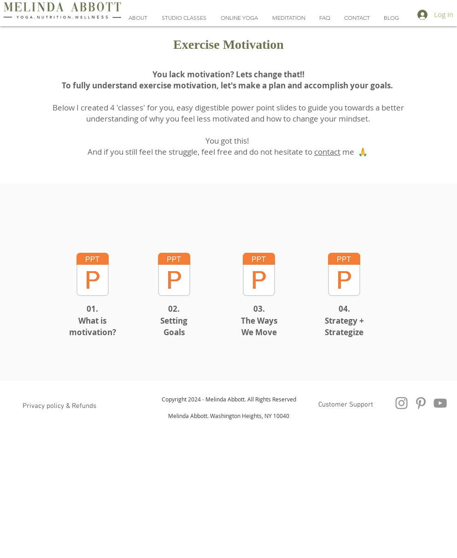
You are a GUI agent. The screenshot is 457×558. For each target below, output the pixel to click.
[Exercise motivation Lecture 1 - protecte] (92, 275)
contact (327, 151)
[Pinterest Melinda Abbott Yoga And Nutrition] (421, 403)
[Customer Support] (345, 404)
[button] (239, 17)
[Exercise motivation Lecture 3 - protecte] (258, 275)
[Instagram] (401, 403)
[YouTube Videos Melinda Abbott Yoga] (440, 403)
